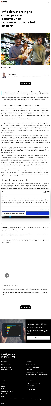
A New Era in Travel (30, 364)
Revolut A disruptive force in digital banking (37, 374)
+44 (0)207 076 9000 (32, 387)
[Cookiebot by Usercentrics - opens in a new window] (43, 192)
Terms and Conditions (23, 399)
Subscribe (3, 396)
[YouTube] (31, 390)
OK (37, 213)
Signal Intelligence (5, 364)
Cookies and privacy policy (35, 399)
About (2, 383)
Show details (44, 209)
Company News (5, 393)
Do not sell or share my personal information (13, 213)
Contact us (4, 388)
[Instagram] (27, 390)
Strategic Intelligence (6, 369)
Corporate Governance (7, 391)
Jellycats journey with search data (34, 372)
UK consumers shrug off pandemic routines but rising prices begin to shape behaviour (27, 289)
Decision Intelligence (6, 367)
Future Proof (29, 369)
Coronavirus (29, 377)
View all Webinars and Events (33, 367)
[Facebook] (29, 390)
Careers (3, 386)
